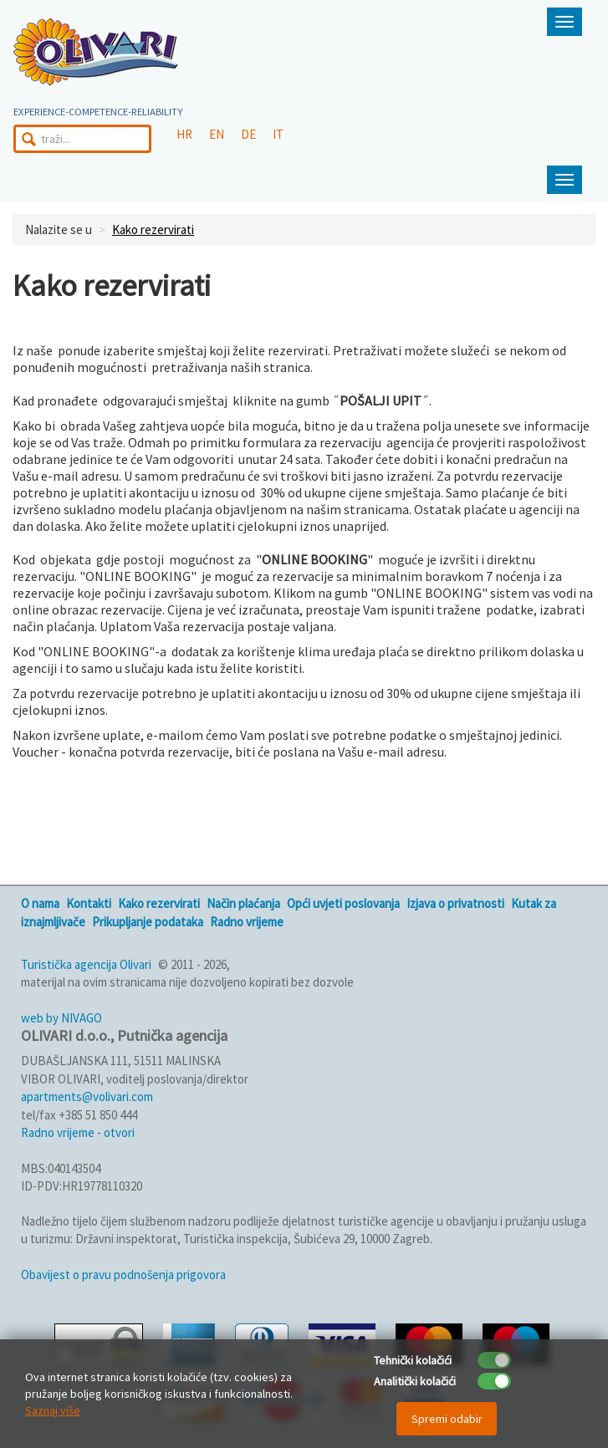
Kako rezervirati (153, 229)
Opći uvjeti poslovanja (343, 903)
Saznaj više (52, 1410)
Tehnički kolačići (413, 1360)
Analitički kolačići (415, 1381)
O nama (40, 903)
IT (278, 134)
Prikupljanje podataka (147, 922)
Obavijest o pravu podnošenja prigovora (123, 1274)
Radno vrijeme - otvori (78, 1132)
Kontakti (88, 903)
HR (184, 134)
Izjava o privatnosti (455, 903)
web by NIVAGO (61, 1018)
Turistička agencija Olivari (86, 964)
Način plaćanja (243, 903)
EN (216, 134)
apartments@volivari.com (87, 1096)
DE (248, 134)
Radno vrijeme (247, 922)
